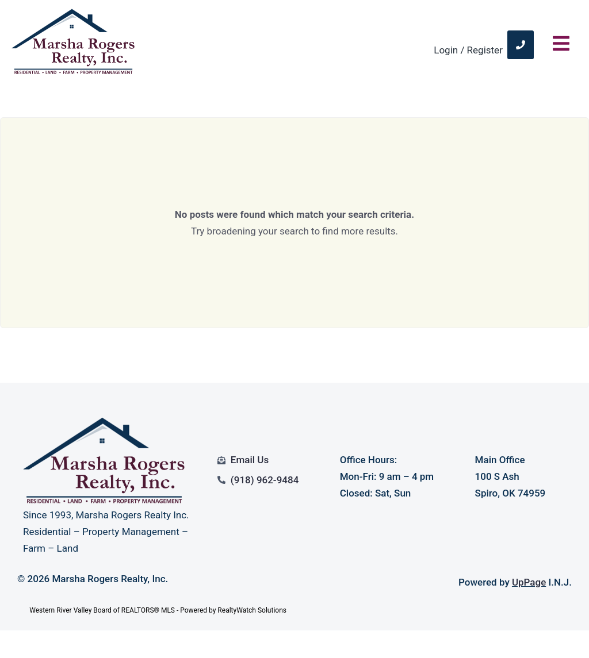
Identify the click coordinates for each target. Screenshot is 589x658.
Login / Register (468, 50)
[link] (520, 44)
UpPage (529, 582)
